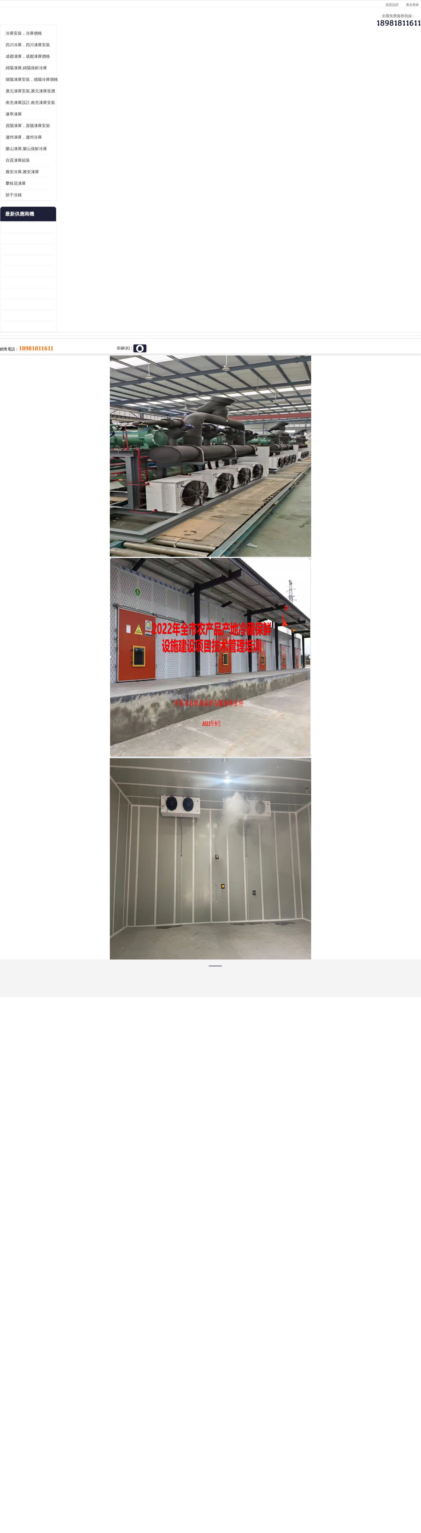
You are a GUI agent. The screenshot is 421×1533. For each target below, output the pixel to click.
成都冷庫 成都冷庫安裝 (80, 1435)
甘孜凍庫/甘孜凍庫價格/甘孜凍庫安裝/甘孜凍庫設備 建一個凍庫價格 (236, 1435)
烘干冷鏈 (63, 312)
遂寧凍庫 (106, 118)
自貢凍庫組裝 (67, 277)
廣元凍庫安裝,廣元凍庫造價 (79, 208)
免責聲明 (112, 1502)
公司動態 (254, 103)
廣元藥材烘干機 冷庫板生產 (75, 444)
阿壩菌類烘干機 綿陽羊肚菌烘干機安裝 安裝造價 (77, 433)
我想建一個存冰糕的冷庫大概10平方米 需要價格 (349, 1435)
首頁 (72, 118)
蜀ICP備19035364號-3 (116, 1488)
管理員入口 (130, 1502)
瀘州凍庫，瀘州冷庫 (73, 254)
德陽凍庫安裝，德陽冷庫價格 (81, 197)
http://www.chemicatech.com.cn (143, 1293)
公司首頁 (72, 103)
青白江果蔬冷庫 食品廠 (71, 345)
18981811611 (264, 213)
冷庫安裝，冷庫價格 (73, 150)
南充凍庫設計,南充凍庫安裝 (79, 220)
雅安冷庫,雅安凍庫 (71, 289)
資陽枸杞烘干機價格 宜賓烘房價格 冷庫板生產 (77, 400)
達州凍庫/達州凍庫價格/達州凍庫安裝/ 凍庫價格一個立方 (162, 1435)
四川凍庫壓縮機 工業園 (71, 422)
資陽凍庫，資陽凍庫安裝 (77, 243)
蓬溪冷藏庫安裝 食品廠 (71, 411)
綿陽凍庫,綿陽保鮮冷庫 (75, 185)
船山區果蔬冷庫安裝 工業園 (75, 389)
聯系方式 (346, 103)
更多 (99, 331)
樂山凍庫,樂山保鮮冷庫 (75, 266)
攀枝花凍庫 (65, 301)
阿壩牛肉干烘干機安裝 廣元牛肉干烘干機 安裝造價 (77, 367)
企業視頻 (163, 103)
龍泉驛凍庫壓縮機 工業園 (73, 356)
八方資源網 (94, 1502)
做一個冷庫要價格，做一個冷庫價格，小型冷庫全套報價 (291, 1435)
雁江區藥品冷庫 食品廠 (71, 378)
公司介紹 (209, 103)
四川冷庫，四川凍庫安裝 (77, 162)
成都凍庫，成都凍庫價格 (77, 174)
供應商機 (117, 103)
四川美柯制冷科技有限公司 (86, 1495)
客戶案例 (300, 103)
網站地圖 (148, 1502)
